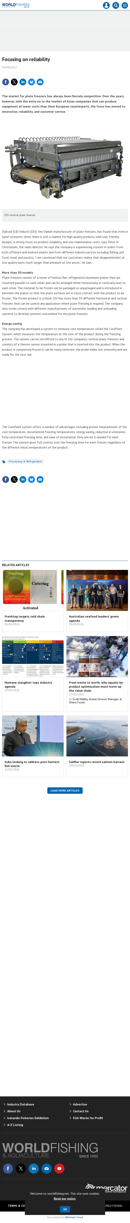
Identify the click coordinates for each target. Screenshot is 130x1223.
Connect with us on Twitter (21, 1168)
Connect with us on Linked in (33, 1168)
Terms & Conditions (23, 1206)
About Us (13, 1111)
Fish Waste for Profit (88, 1118)
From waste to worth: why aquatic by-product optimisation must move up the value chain (96, 686)
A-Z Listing (15, 1125)
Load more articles (65, 790)
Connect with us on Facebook (8, 1168)
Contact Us (81, 1111)
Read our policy (65, 1198)
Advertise (80, 1104)
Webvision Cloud (74, 1217)
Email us (46, 1168)
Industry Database (20, 1104)
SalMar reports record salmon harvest (97, 762)
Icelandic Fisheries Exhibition (28, 1118)
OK (65, 1209)
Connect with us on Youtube (59, 1168)
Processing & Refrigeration (25, 461)
